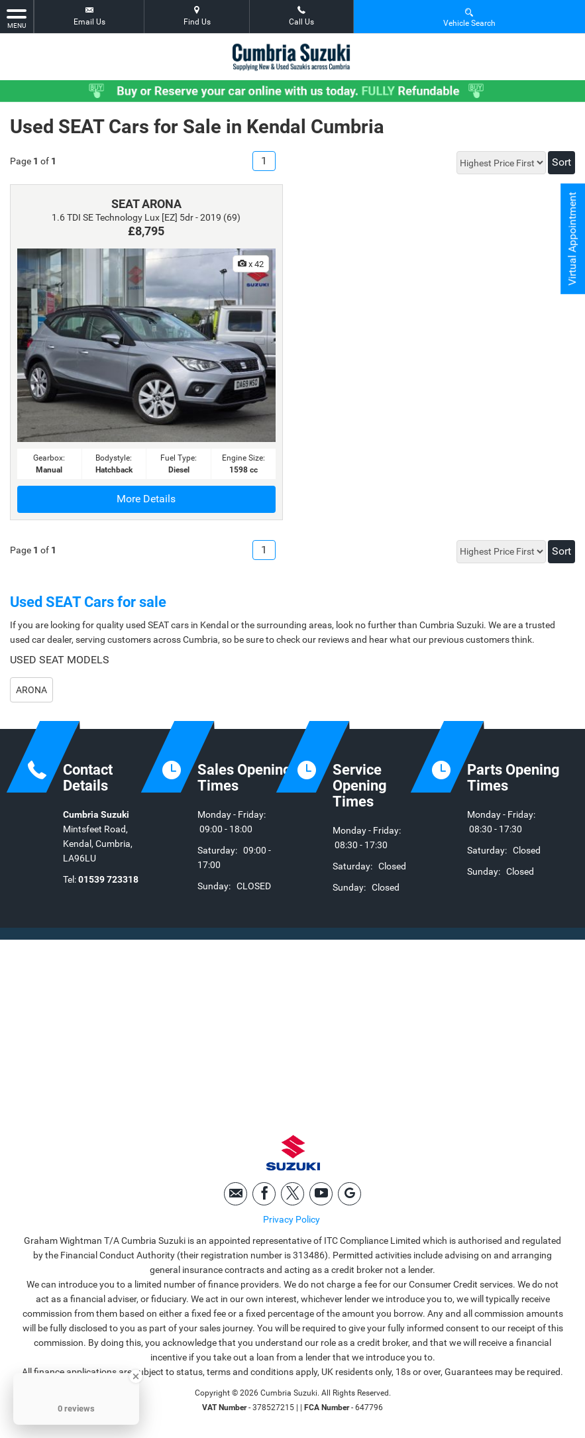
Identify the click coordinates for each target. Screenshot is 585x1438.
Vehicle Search (469, 17)
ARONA (31, 690)
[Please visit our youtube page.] (321, 1193)
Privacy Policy (291, 1219)
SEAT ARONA (146, 204)
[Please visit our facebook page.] (264, 1193)
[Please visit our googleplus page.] (349, 1193)
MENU (17, 18)
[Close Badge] (135, 1376)
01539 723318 (108, 879)
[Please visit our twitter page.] (292, 1193)
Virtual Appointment (572, 239)
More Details (146, 498)
